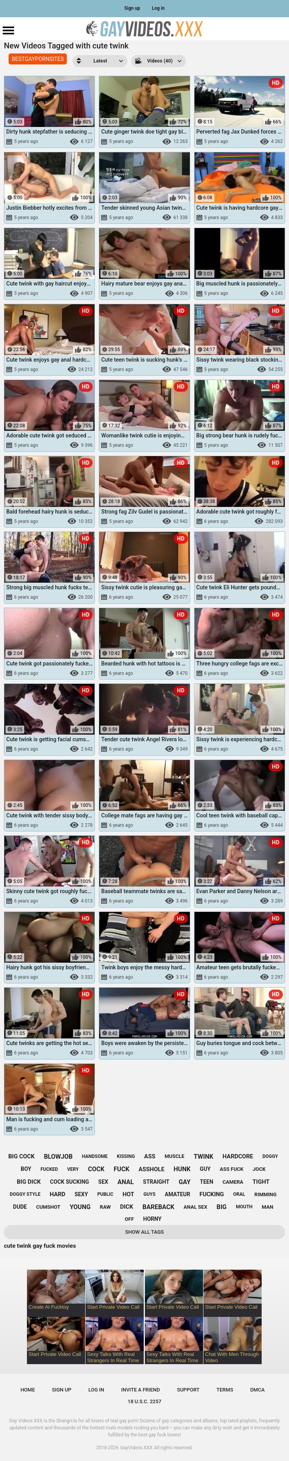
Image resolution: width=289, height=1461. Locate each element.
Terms (224, 1390)
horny (152, 1219)
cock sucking (69, 1182)
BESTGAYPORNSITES (38, 59)
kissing (126, 1156)
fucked (49, 1169)
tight (261, 1181)
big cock (21, 1156)
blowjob (58, 1156)
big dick (29, 1181)
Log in (158, 8)
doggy (270, 1156)
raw (105, 1207)
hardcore (238, 1156)
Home (27, 1390)
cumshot (48, 1207)
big (221, 1207)
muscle (174, 1156)
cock (96, 1169)
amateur (177, 1194)
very (72, 1169)
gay (184, 1182)
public (105, 1194)
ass (149, 1156)
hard (57, 1194)
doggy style (25, 1194)
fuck (121, 1169)
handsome (95, 1156)
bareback (159, 1207)
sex (103, 1182)
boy (26, 1169)
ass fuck (231, 1169)
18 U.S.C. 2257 (145, 1401)
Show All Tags (144, 1232)
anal (126, 1182)
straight (156, 1182)
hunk (182, 1169)
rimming (265, 1194)
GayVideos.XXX (136, 1447)
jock (259, 1169)
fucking (212, 1194)
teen (206, 1182)
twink (203, 1156)
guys (149, 1194)
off (129, 1219)
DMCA (257, 1390)
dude (20, 1207)
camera (233, 1182)
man (267, 1207)
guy (205, 1169)
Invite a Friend (140, 1390)
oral (239, 1194)
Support (188, 1390)
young (80, 1207)
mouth (244, 1206)
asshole (151, 1169)
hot (128, 1194)
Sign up (132, 8)
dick (126, 1206)
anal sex (195, 1207)
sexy (81, 1194)
